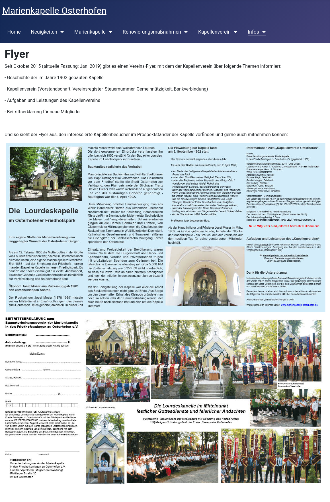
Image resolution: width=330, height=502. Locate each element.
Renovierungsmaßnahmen (152, 32)
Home (14, 32)
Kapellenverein (214, 32)
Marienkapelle (90, 32)
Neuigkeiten (44, 32)
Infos (253, 32)
